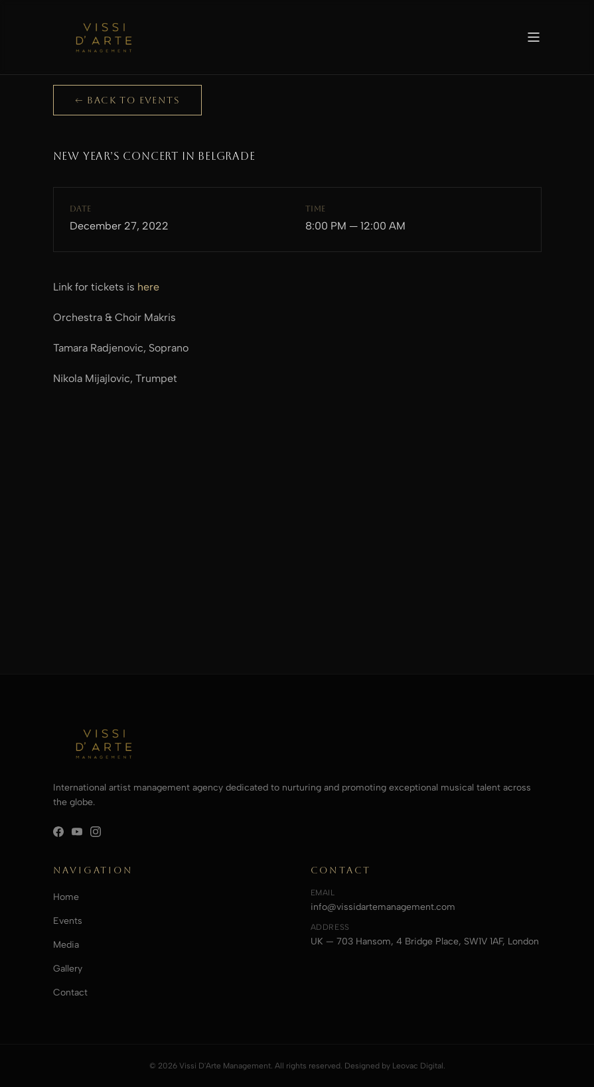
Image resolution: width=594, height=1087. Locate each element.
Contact (70, 992)
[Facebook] (58, 831)
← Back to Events (127, 100)
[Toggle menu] (534, 37)
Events (67, 921)
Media (66, 944)
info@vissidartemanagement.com (383, 907)
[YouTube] (77, 831)
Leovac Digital (417, 1065)
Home (66, 897)
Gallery (67, 968)
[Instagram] (95, 831)
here (148, 287)
